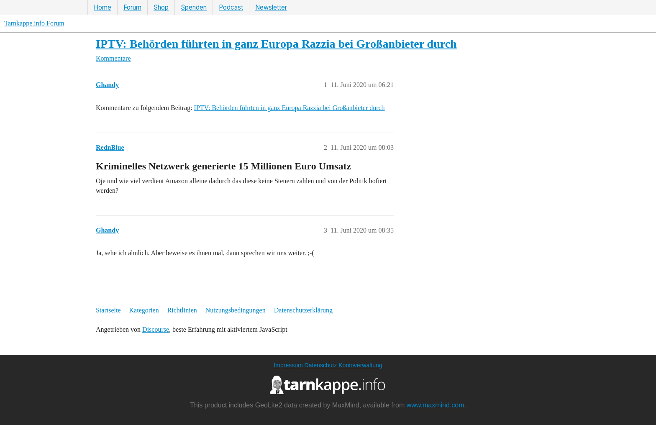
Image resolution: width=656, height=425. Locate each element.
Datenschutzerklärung (303, 310)
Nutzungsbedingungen (235, 310)
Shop (161, 7)
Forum (132, 7)
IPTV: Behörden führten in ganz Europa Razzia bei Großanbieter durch (276, 43)
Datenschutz (321, 365)
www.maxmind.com (435, 405)
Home (102, 7)
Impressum (288, 365)
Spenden (194, 7)
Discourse (155, 329)
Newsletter (271, 7)
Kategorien (144, 310)
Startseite (108, 310)
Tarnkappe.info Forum (34, 23)
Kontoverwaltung (360, 365)
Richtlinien (182, 310)
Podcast (231, 7)
